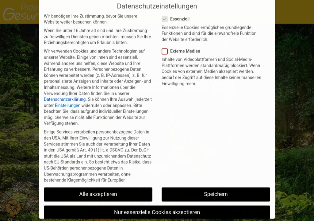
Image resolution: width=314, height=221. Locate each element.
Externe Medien (183, 43)
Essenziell (177, 11)
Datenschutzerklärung (65, 91)
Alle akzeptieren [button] (98, 186)
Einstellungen (68, 97)
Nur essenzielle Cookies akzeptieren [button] (157, 205)
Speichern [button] (216, 186)
